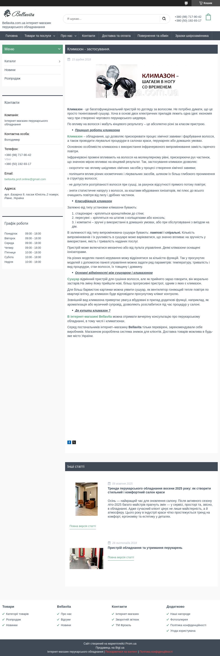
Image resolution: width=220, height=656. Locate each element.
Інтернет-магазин (127, 614)
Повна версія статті (83, 526)
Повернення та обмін (153, 36)
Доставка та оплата (116, 36)
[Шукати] (164, 19)
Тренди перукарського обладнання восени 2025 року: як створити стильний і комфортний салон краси (159, 490)
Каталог (10, 61)
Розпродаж (12, 78)
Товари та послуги (37, 36)
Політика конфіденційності (188, 625)
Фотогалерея (179, 619)
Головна (12, 36)
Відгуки (65, 619)
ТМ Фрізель (123, 625)
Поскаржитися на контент (121, 651)
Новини (9, 70)
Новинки (12, 625)
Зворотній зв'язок (127, 619)
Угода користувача (183, 630)
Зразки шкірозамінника (192, 36)
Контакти (88, 36)
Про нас (66, 36)
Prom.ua (130, 643)
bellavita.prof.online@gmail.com (25, 179)
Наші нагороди (180, 614)
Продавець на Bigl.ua (110, 647)
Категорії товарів (17, 614)
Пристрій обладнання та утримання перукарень (145, 548)
